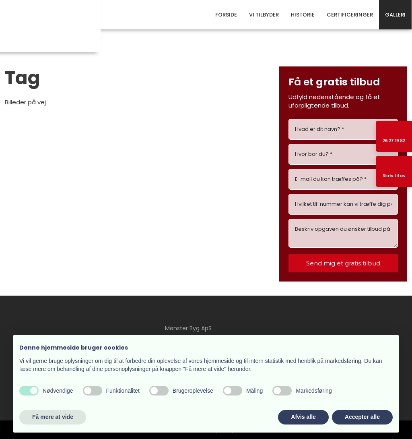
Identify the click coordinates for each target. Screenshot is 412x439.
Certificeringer (350, 15)
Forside (226, 15)
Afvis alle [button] (303, 417)
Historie (303, 15)
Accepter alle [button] (362, 417)
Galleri (395, 15)
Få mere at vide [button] (52, 417)
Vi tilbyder (264, 15)
